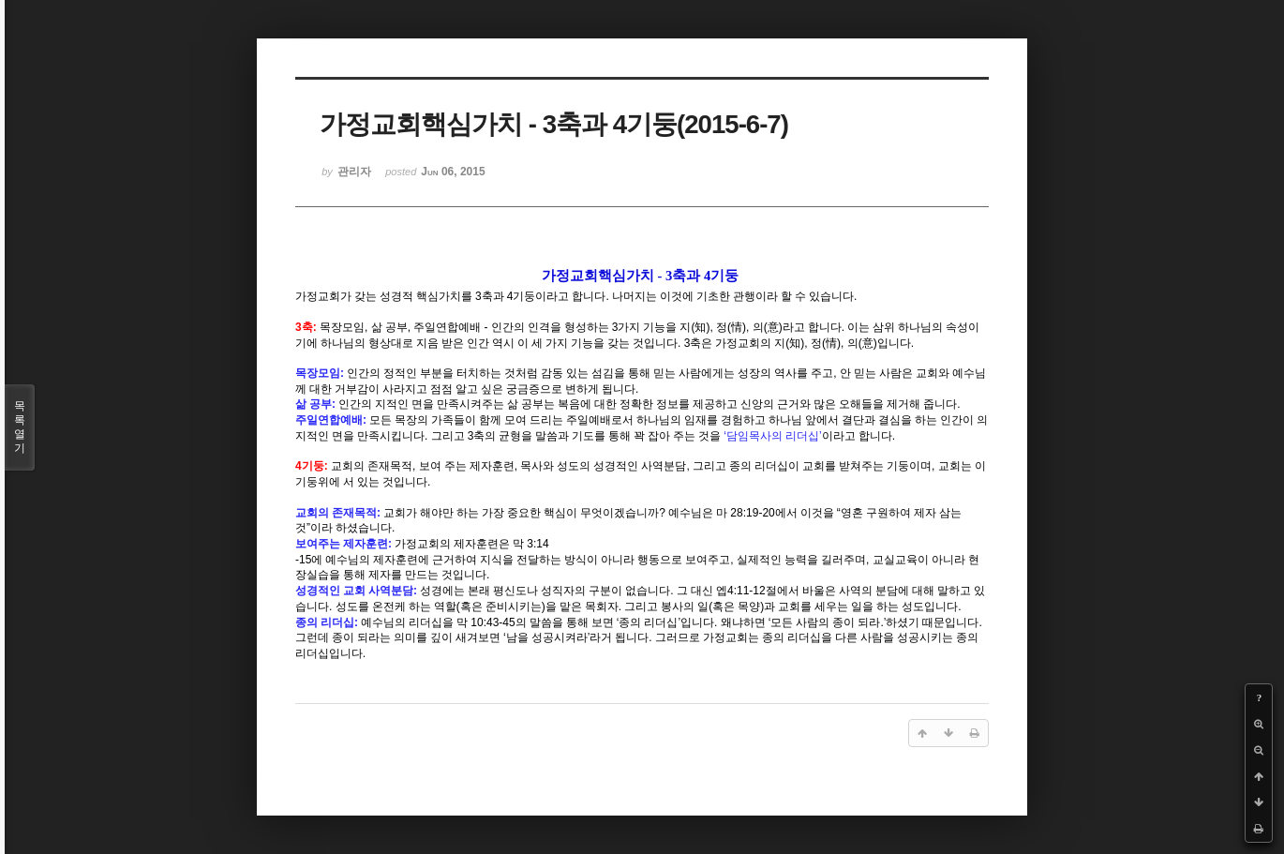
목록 (19, 427)
